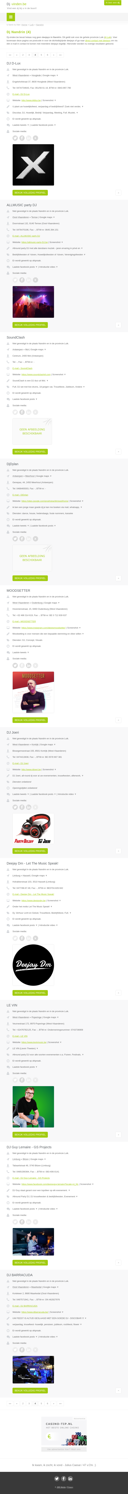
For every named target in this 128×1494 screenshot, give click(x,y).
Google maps (50, 75)
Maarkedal (36, 1287)
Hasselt (26, 875)
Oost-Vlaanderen (20, 217)
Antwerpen (17, 349)
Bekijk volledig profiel (30, 192)
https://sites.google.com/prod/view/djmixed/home (45, 501)
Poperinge (37, 1017)
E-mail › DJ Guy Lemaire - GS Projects (31, 1178)
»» (60, 55)
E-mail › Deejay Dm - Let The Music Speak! (33, 894)
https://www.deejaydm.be (34, 900)
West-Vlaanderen (20, 75)
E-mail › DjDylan (20, 495)
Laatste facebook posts (43, 125)
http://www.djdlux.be (31, 100)
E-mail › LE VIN (20, 1036)
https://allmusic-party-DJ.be (35, 242)
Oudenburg (37, 603)
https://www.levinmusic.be (34, 1042)
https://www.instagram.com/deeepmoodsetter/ (44, 628)
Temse (34, 217)
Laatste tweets (20, 125)
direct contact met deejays (97, 40)
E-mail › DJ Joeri (20, 763)
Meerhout (29, 476)
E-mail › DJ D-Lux (21, 94)
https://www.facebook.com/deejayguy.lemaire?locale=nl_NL (50, 1184)
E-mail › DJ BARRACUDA (25, 1306)
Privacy (70, 1487)
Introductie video (48, 267)
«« (10, 55)
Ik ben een (113, 2)
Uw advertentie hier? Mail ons (64, 1449)
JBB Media (61, 1487)
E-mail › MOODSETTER (24, 621)
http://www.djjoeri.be (31, 769)
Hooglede (36, 75)
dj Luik (108, 37)
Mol (27, 349)
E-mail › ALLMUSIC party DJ (26, 236)
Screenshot (49, 100)
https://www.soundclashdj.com (36, 374)
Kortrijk (35, 744)
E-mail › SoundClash (22, 368)
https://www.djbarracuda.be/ (35, 1312)
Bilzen (25, 1159)
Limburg (16, 875)
